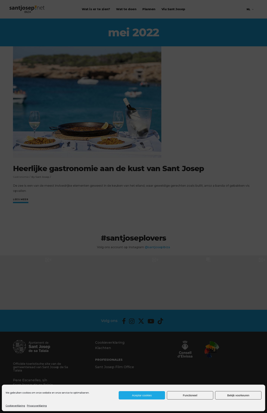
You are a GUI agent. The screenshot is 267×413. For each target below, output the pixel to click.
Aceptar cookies (142, 395)
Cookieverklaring (15, 405)
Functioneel (190, 395)
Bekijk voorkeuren (238, 395)
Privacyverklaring (37, 405)
